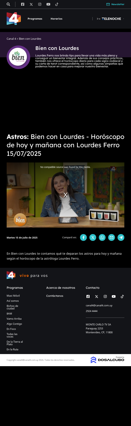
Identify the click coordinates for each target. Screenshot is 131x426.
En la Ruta (12, 349)
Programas (35, 18)
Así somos (13, 300)
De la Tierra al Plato (15, 343)
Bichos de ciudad (12, 307)
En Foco (11, 329)
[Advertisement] (65, 104)
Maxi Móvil (13, 295)
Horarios (56, 18)
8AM (9, 313)
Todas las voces (12, 335)
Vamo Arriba (14, 318)
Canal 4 (11, 38)
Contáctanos (54, 295)
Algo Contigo (14, 323)
